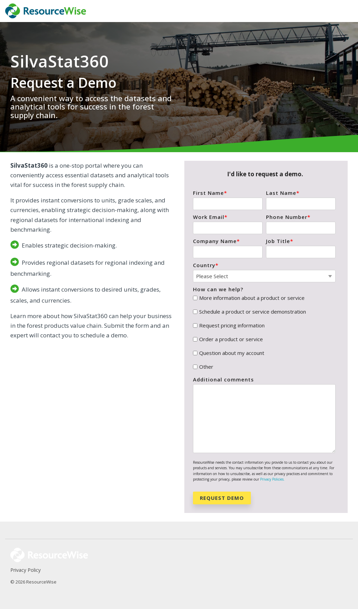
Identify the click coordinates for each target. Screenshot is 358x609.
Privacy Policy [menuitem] (25, 570)
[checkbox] (264, 332)
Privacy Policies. (272, 479)
